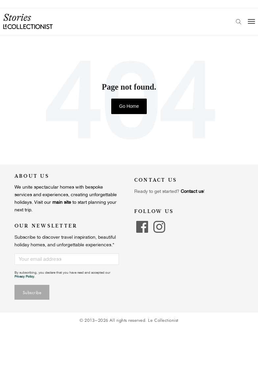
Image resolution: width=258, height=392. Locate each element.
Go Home (129, 106)
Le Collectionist (163, 320)
